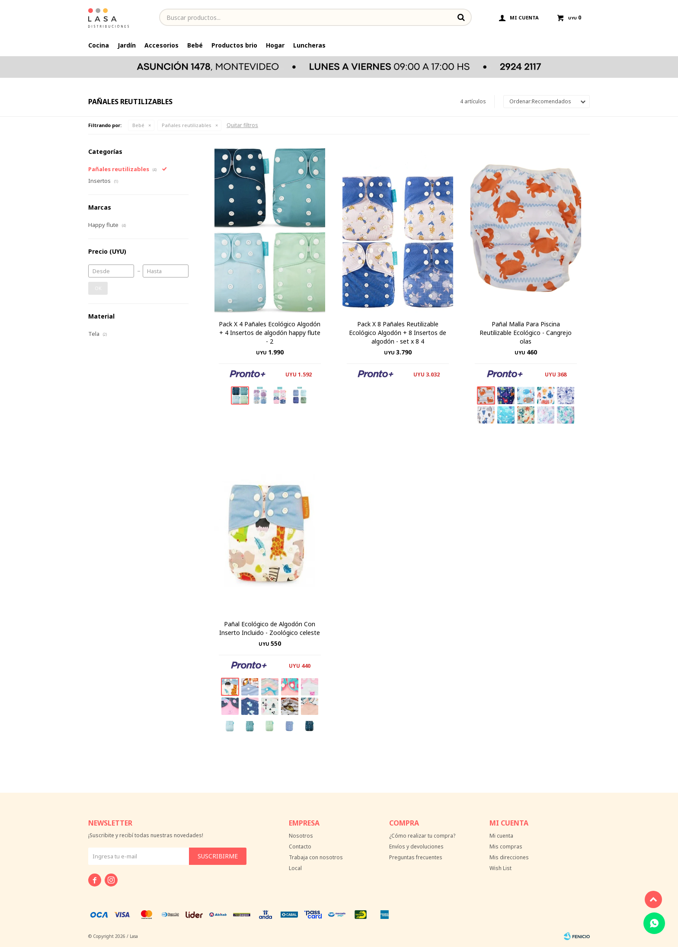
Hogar (275, 45)
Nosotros (301, 835)
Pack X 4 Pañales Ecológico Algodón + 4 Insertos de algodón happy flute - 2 (269, 332)
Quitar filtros (242, 125)
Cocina (98, 45)
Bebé (195, 45)
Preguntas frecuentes (415, 857)
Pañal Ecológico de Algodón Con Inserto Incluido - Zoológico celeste (269, 628)
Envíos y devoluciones (416, 846)
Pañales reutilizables (186, 125)
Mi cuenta (501, 835)
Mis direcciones (509, 857)
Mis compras (505, 846)
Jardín (127, 45)
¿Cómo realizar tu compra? (422, 835)
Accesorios (161, 45)
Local (295, 868)
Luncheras (309, 45)
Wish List (500, 868)
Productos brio (234, 45)
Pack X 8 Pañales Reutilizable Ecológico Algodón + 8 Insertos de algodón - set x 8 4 (397, 332)
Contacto (300, 846)
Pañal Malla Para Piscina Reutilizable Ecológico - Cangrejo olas (526, 332)
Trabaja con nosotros (316, 857)
